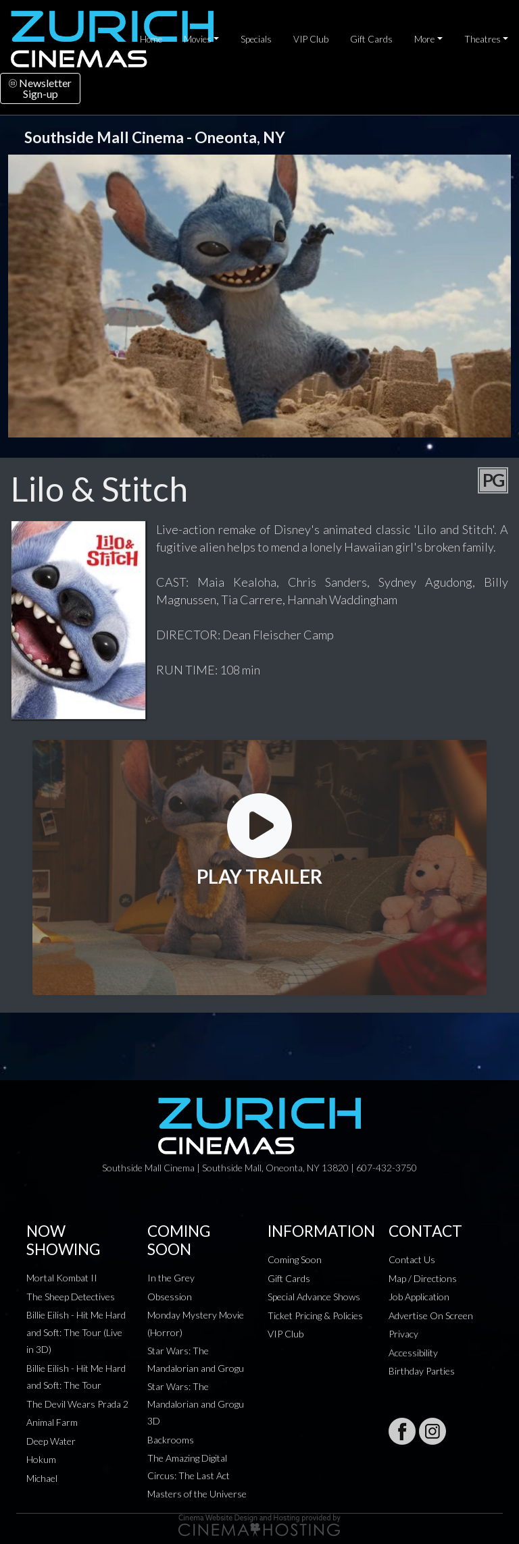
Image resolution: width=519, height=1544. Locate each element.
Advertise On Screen (431, 1315)
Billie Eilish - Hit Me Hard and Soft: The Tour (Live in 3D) (76, 1332)
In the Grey (171, 1277)
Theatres (482, 39)
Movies (198, 39)
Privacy (403, 1333)
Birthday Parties (422, 1371)
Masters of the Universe (197, 1493)
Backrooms (170, 1439)
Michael (41, 1478)
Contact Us (412, 1259)
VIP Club (310, 39)
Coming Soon (295, 1259)
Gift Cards (371, 39)
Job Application (419, 1296)
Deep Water (51, 1441)
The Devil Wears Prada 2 (77, 1404)
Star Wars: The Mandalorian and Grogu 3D (195, 1404)
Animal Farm (52, 1422)
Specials (256, 39)
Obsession (169, 1296)
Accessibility (413, 1352)
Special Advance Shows (314, 1296)
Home (151, 39)
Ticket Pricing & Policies (315, 1315)
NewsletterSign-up (40, 88)
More (424, 39)
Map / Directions (423, 1278)
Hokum (41, 1459)
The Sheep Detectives (70, 1296)
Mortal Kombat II (61, 1277)
